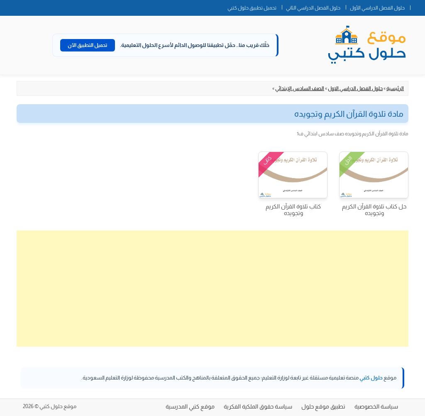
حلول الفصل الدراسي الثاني (313, 8)
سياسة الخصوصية (376, 406)
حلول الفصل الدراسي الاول (355, 88)
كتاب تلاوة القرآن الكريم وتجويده (293, 209)
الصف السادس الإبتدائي (299, 88)
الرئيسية (395, 88)
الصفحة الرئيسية (417, 6)
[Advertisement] (212, 288)
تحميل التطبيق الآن (87, 45)
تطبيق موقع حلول (323, 406)
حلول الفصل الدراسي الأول (377, 8)
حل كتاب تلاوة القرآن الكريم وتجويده (374, 209)
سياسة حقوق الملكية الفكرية (258, 406)
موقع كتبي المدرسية (190, 406)
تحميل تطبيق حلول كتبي (251, 8)
